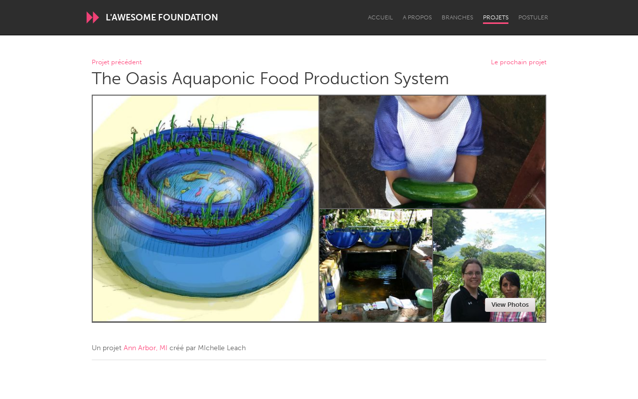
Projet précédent (117, 62)
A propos (417, 17)
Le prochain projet (518, 62)
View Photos (510, 304)
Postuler (533, 17)
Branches (457, 17)
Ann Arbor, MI (145, 348)
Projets (495, 17)
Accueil (380, 17)
